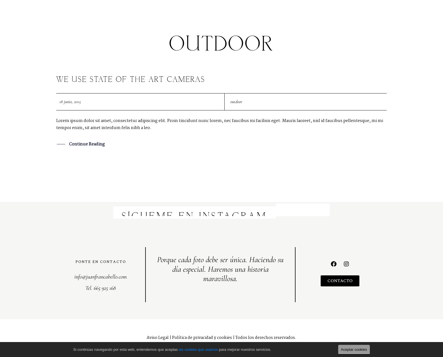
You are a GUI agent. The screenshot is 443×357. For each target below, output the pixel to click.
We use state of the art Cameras (130, 79)
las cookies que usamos (198, 349)
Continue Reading (87, 145)
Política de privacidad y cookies (202, 337)
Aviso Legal (158, 337)
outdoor (236, 102)
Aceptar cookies (354, 349)
